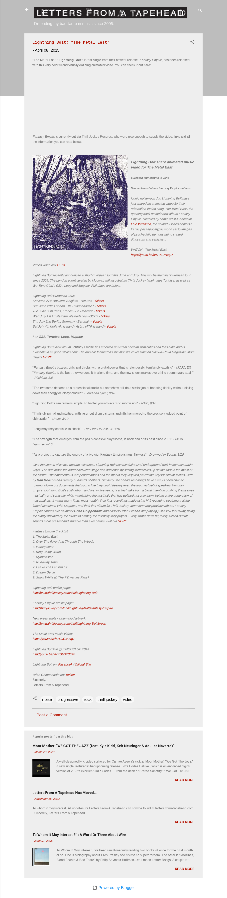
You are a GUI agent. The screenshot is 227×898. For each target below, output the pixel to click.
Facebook (65, 664)
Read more (185, 780)
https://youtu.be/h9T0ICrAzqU (152, 255)
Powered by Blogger (113, 887)
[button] (192, 42)
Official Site (83, 664)
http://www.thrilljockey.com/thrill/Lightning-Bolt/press (69, 623)
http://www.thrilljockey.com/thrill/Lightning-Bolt (64, 592)
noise (47, 699)
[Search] (200, 11)
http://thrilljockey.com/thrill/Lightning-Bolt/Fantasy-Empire (72, 608)
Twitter (70, 675)
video (128, 699)
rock (88, 699)
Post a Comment (51, 715)
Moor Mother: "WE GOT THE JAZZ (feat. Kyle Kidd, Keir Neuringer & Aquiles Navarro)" (103, 746)
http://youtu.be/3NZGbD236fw (53, 654)
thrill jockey (107, 699)
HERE (61, 265)
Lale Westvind (141, 224)
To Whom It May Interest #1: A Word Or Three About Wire (79, 835)
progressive (67, 699)
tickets (98, 301)
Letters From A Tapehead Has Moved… (64, 793)
